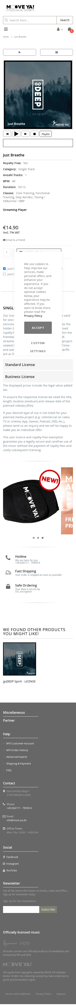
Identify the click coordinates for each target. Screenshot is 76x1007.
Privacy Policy (33, 315)
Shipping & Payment (18, 766)
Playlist (46, 134)
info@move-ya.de (17, 823)
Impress (61, 996)
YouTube (10, 873)
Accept (38, 328)
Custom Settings (38, 343)
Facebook (10, 860)
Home (6, 37)
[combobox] (30, 20)
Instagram (11, 866)
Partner (9, 723)
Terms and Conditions (17, 996)
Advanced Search (16, 760)
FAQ (8, 773)
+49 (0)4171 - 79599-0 (19, 811)
